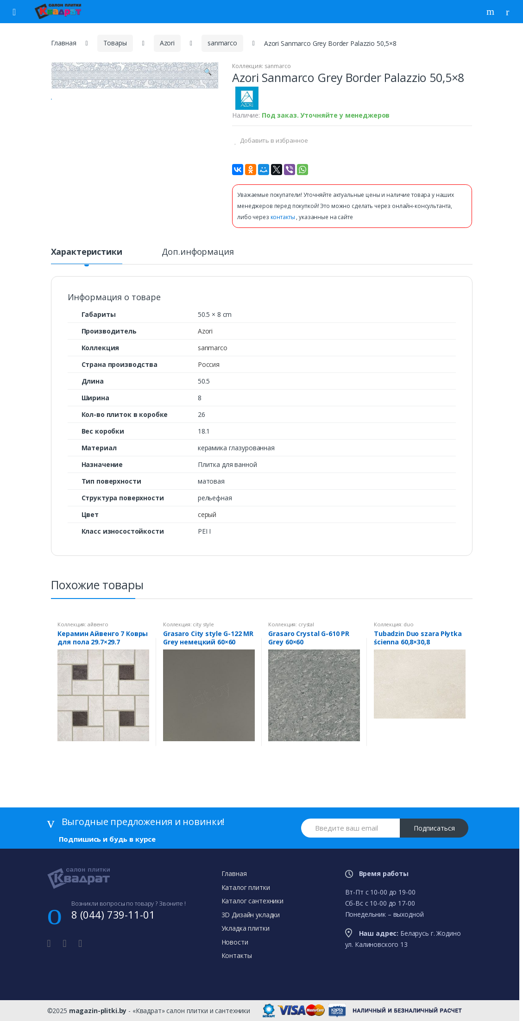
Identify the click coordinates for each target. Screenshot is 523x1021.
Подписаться (434, 828)
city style (203, 624)
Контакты (236, 955)
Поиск (491, 11)
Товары (115, 42)
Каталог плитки (245, 887)
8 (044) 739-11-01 (113, 914)
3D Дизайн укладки (250, 914)
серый (207, 514)
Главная (63, 42)
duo (408, 624)
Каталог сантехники (252, 900)
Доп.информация (198, 252)
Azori (167, 42)
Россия (209, 364)
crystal (306, 624)
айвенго (98, 624)
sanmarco (222, 42)
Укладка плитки (245, 928)
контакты (283, 217)
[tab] (86, 255)
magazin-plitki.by (98, 1010)
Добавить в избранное (273, 140)
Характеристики (86, 252)
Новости (234, 942)
